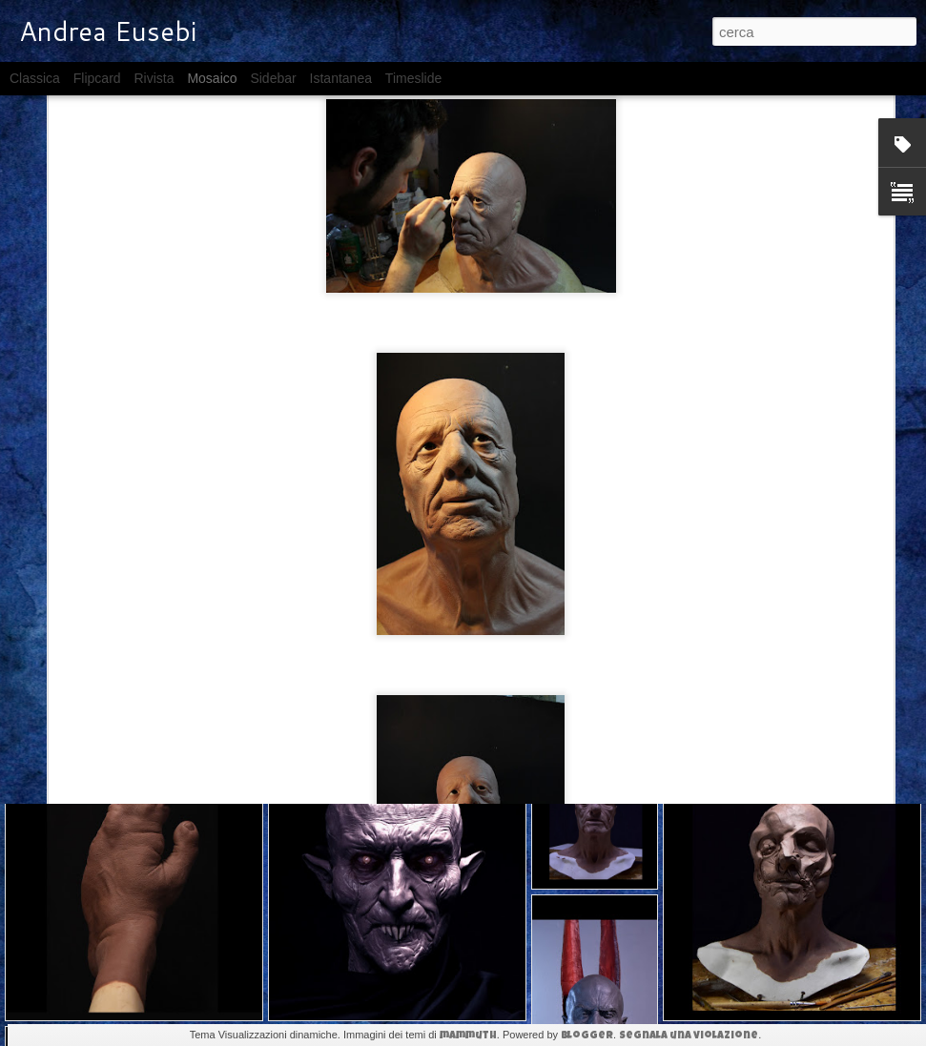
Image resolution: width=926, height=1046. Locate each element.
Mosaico (212, 78)
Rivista (154, 78)
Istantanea (341, 78)
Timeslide (413, 78)
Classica (35, 78)
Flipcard (97, 78)
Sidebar (273, 78)
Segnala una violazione (688, 1036)
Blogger (587, 1036)
